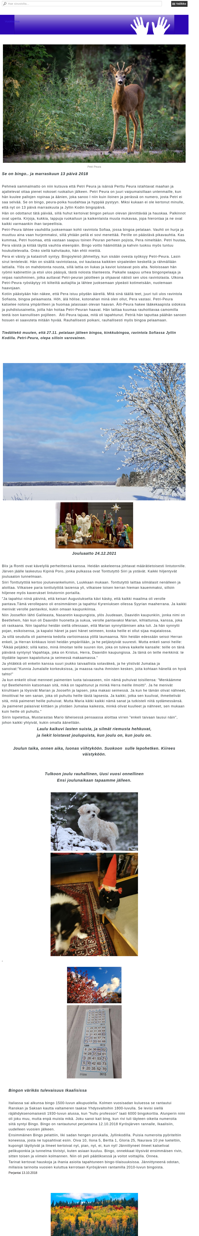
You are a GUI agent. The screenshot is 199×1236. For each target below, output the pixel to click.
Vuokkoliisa (12, 21)
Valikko (181, 3)
